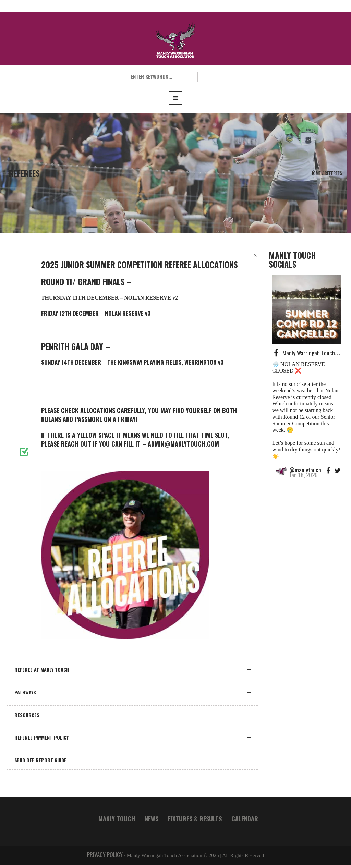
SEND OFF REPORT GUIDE (40, 760)
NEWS (151, 819)
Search (211, 77)
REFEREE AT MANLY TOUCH (41, 669)
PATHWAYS (25, 692)
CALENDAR (244, 819)
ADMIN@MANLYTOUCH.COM (183, 443)
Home (315, 172)
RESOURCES (26, 714)
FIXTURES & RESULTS (195, 819)
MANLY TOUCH (116, 819)
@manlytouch (305, 469)
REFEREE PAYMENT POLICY (41, 737)
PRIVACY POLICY (105, 854)
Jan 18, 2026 (303, 475)
